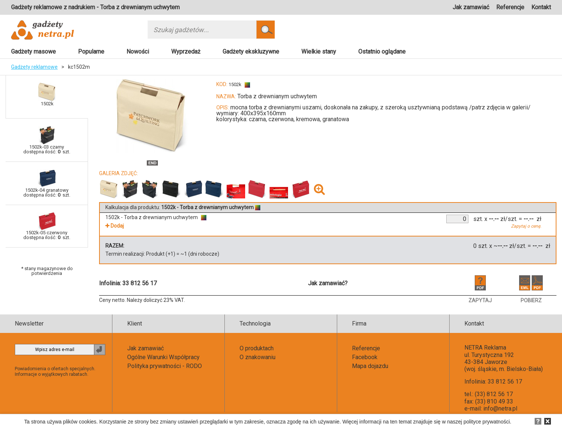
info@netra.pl (500, 408)
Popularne (91, 51)
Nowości (137, 51)
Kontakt (541, 7)
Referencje (510, 7)
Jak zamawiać (471, 7)
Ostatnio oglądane (382, 51)
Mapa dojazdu (370, 366)
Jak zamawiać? (328, 283)
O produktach (257, 348)
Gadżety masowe (33, 51)
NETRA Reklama (485, 347)
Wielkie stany (318, 51)
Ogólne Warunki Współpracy (163, 357)
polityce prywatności (487, 422)
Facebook (365, 357)
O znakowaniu (257, 357)
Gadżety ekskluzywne (251, 51)
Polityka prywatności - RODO (164, 366)
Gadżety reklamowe (34, 67)
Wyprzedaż (185, 51)
